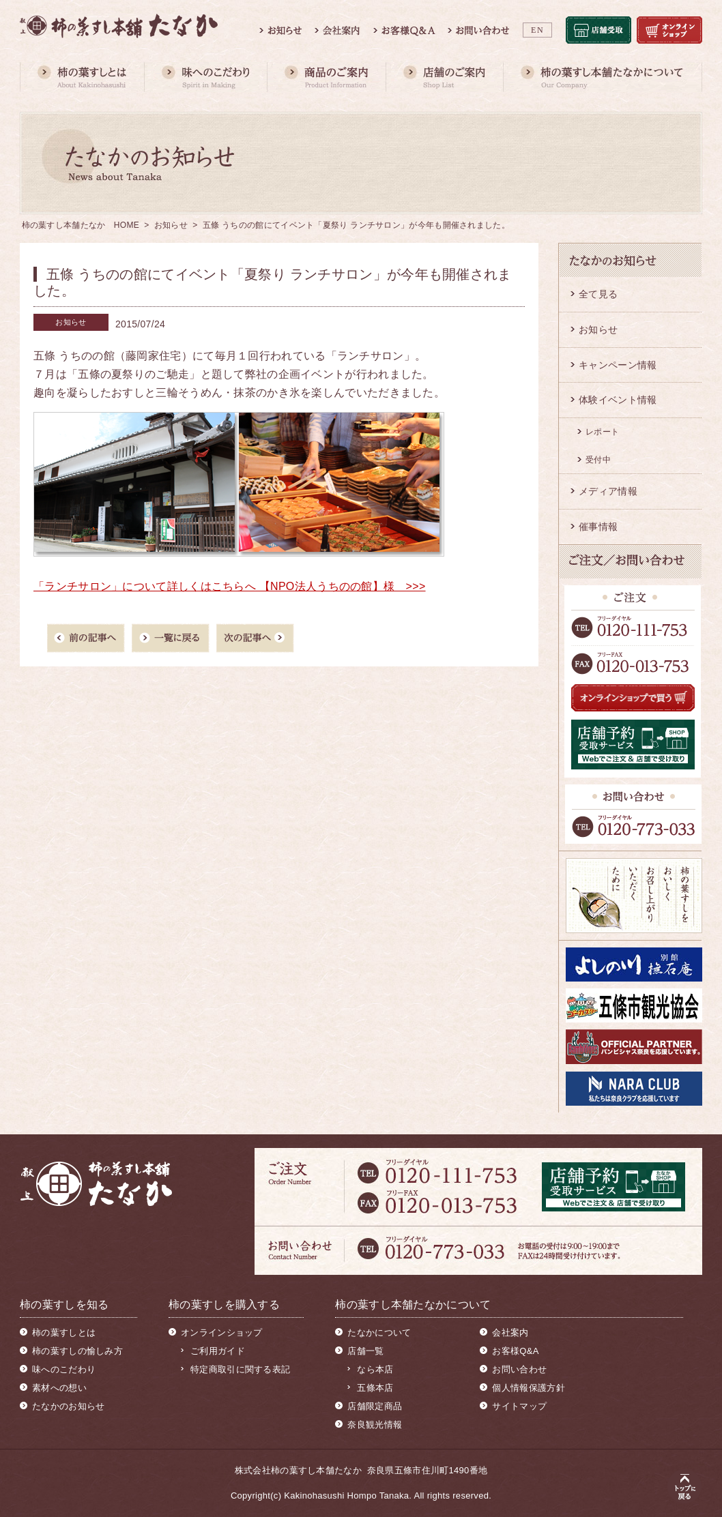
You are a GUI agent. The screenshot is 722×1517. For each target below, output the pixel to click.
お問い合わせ (519, 1369)
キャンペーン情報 (617, 364)
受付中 (598, 460)
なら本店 (375, 1369)
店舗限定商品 (374, 1406)
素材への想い (59, 1387)
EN (537, 30)
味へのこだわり (64, 1369)
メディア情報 (608, 491)
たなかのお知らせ (68, 1406)
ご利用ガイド (217, 1350)
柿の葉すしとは (64, 1332)
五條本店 (375, 1387)
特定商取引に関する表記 (240, 1369)
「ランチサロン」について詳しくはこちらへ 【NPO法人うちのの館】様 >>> (229, 586)
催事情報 (598, 526)
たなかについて (379, 1332)
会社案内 (510, 1332)
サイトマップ (519, 1406)
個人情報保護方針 (528, 1387)
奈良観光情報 (374, 1424)
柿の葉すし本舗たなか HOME (81, 225)
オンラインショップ (222, 1332)
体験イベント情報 (617, 399)
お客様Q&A (515, 1350)
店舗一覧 (365, 1350)
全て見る (598, 294)
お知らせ (171, 225)
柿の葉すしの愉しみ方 (77, 1350)
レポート (602, 432)
